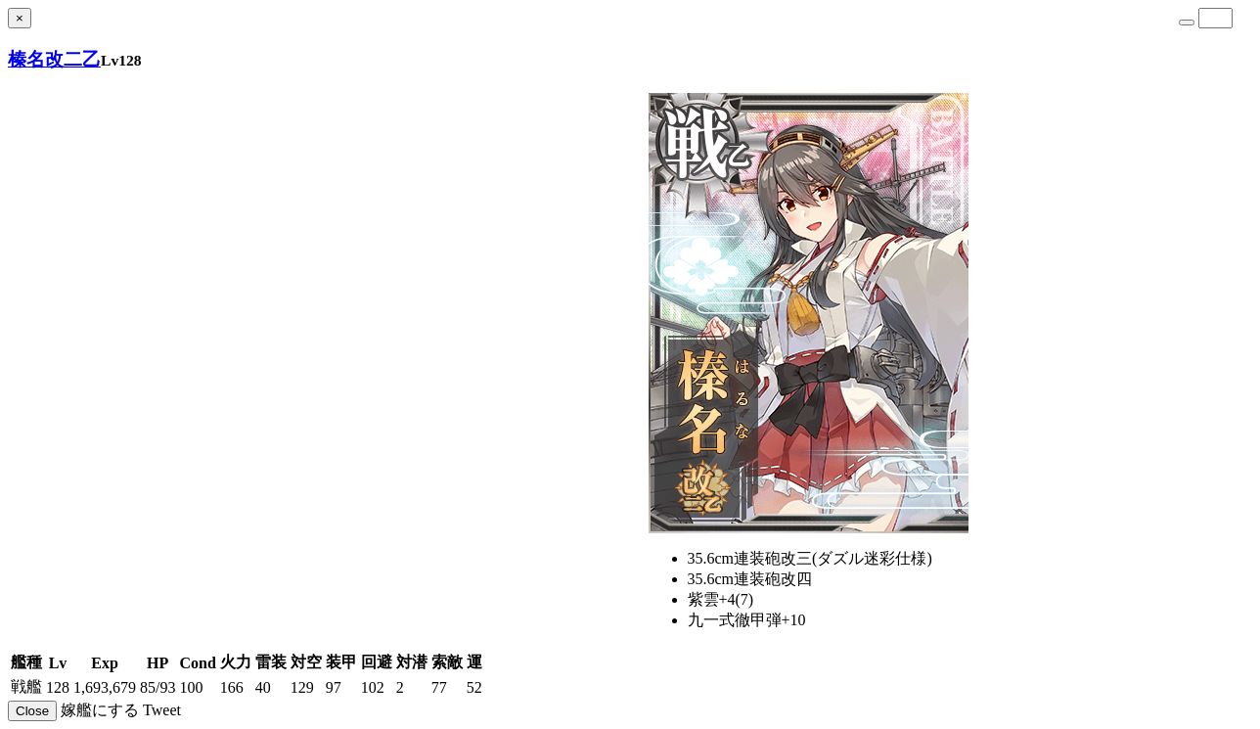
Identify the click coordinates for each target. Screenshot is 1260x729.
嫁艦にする (100, 710)
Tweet (162, 710)
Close (32, 711)
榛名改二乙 (54, 59)
